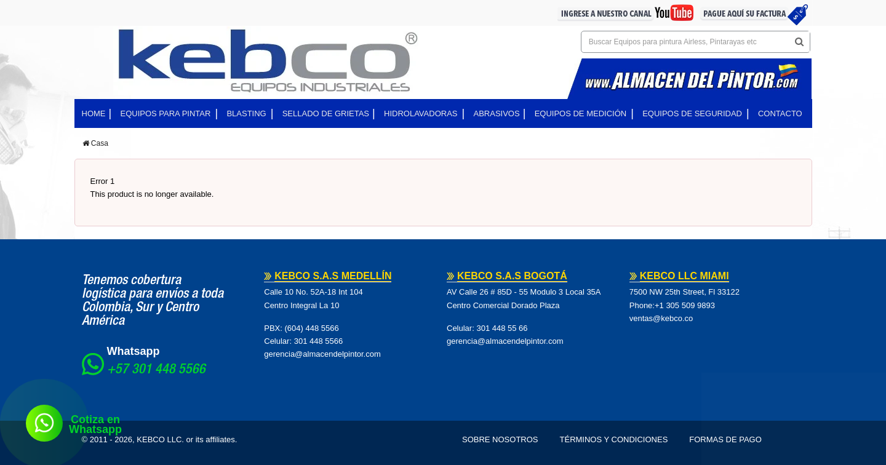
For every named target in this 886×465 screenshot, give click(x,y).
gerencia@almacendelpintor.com (322, 354)
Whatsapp (133, 351)
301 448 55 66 (501, 328)
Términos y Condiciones (614, 439)
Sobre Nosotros (500, 439)
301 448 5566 (318, 341)
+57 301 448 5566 (156, 370)
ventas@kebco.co (661, 318)
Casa (95, 143)
